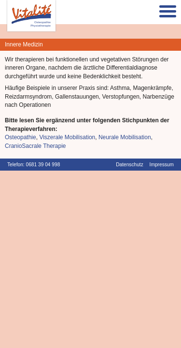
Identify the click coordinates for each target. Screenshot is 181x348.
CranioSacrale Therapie (35, 146)
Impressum (162, 164)
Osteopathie (20, 137)
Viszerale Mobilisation (67, 137)
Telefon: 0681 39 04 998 (33, 164)
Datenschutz (129, 164)
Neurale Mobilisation (124, 137)
